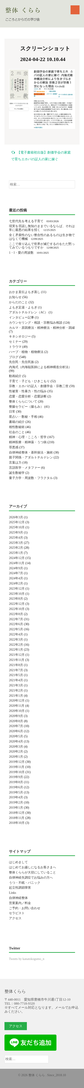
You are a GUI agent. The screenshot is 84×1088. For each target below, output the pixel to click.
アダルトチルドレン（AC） (28, 312)
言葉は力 (15, 462)
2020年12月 (17, 700)
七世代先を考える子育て (26, 221)
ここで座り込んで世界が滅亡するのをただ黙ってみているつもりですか (42, 245)
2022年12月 (17, 603)
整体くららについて (23, 401)
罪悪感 (13, 447)
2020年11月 (16, 705)
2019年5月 (16, 792)
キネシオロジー (20, 336)
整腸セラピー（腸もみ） (26, 406)
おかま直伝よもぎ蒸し (24, 292)
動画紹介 (15, 376)
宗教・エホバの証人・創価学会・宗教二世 (39, 386)
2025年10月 (17, 527)
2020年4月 (16, 741)
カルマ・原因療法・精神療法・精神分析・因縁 (42, 327)
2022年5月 (16, 629)
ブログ (13, 357)
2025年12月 (17, 522)
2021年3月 (16, 685)
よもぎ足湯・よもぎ (23, 307)
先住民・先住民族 (21, 362)
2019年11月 (16, 767)
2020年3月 (16, 746)
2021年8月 (16, 665)
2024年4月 (16, 578)
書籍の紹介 (17, 422)
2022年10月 (17, 609)
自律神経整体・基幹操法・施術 (31, 452)
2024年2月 (16, 583)
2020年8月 (16, 721)
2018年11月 (16, 818)
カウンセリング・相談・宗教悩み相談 (35, 322)
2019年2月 (16, 802)
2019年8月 (16, 782)
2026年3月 (16, 517)
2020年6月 (16, 731)
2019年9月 (16, 777)
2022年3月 (16, 639)
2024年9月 (16, 568)
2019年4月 (16, 797)
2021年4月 (16, 680)
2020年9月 (16, 716)
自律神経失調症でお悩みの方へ (31, 877)
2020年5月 (16, 736)
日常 (12, 411)
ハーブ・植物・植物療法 (26, 352)
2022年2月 (16, 644)
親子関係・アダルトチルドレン (31, 457)
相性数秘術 (17, 427)
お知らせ (15, 297)
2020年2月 (16, 751)
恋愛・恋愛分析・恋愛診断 (28, 396)
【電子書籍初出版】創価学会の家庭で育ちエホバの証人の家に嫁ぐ (41, 155)
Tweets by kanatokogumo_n (26, 959)
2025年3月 (16, 542)
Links (12, 892)
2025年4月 (16, 537)
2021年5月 (16, 675)
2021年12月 (17, 654)
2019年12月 (17, 761)
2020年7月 (16, 726)
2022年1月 (16, 649)
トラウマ (15, 346)
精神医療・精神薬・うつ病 (28, 442)
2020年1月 (16, 756)
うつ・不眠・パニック (24, 882)
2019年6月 (16, 787)
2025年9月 (16, 532)
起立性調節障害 (20, 887)
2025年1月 (16, 553)
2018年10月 (17, 822)
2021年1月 (16, 695)
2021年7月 (16, 670)
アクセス (15, 918)
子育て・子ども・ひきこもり (29, 381)
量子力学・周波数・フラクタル (31, 478)
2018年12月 (17, 812)
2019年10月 (17, 772)
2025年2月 (16, 547)
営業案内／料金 (20, 903)
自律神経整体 (18, 898)
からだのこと (18, 302)
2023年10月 (17, 593)
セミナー (15, 341)
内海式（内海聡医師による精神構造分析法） (40, 367)
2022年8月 (16, 614)
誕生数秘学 (17, 472)
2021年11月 (16, 660)
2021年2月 (16, 690)
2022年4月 (16, 634)
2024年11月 (16, 563)
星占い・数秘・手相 (23, 416)
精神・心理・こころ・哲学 (28, 437)
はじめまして (18, 862)
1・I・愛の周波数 (21, 252)
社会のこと (17, 432)
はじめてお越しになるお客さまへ (32, 867)
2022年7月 (16, 619)
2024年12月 (17, 558)
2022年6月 (16, 624)
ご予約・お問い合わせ (24, 908)
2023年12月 (17, 588)
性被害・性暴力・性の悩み (28, 391)
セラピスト (17, 913)
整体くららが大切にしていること (32, 872)
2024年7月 (16, 573)
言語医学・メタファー (24, 467)
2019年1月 (16, 807)
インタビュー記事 (21, 317)
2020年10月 (17, 711)
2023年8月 (16, 598)
